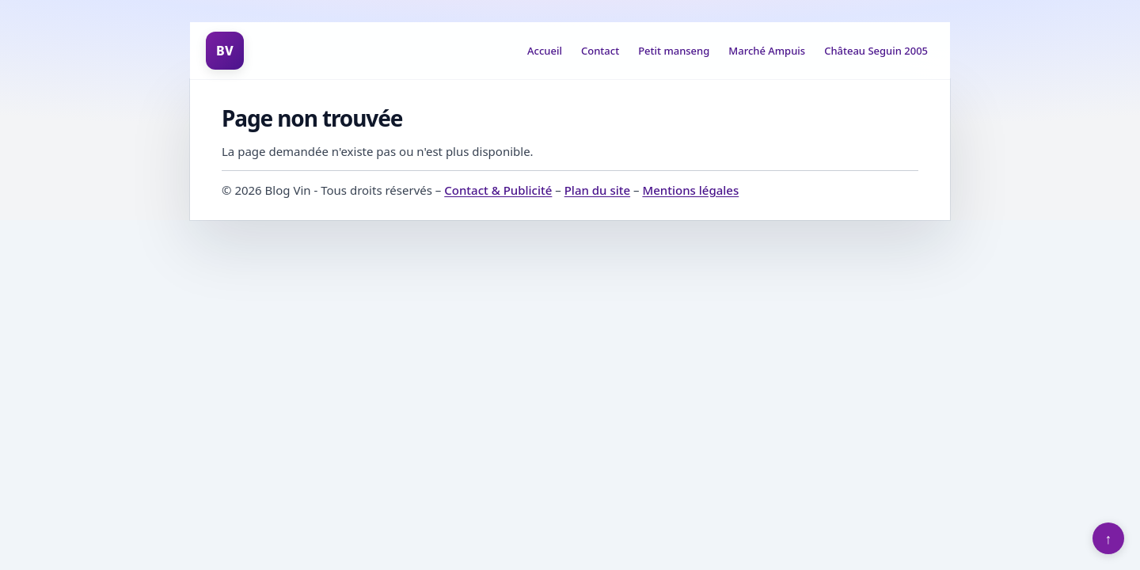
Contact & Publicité (498, 190)
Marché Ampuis (766, 51)
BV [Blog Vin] (225, 50)
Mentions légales (690, 190)
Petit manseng (673, 51)
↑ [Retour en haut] (1108, 538)
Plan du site (597, 190)
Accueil (544, 51)
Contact (600, 51)
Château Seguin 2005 (876, 51)
